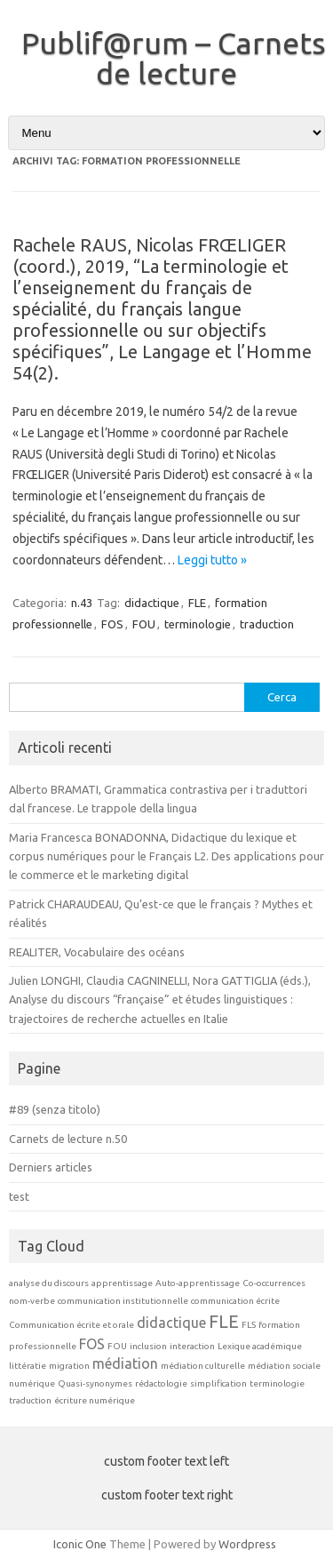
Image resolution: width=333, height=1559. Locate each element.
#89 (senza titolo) (54, 1109)
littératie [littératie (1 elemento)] (27, 1366)
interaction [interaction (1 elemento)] (192, 1346)
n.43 (81, 602)
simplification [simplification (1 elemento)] (218, 1383)
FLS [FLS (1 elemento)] (249, 1325)
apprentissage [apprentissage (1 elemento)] (122, 1283)
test (19, 1196)
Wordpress (247, 1544)
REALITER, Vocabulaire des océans (97, 952)
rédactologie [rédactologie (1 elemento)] (161, 1383)
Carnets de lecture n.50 (68, 1138)
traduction (267, 624)
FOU (143, 624)
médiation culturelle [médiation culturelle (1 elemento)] (203, 1366)
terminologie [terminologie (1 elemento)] (277, 1383)
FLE (197, 602)
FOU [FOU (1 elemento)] (117, 1346)
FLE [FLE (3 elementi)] (224, 1321)
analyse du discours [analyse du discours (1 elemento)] (49, 1283)
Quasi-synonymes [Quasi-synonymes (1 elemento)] (95, 1383)
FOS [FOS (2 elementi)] (92, 1344)
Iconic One (80, 1544)
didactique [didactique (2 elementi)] (171, 1323)
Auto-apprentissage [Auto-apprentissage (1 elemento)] (197, 1283)
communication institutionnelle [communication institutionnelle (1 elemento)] (123, 1301)
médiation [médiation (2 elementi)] (125, 1363)
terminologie (197, 624)
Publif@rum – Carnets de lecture (173, 58)
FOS (112, 624)
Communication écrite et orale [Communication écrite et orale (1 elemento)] (71, 1325)
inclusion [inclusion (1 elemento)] (148, 1346)
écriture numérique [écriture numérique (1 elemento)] (94, 1400)
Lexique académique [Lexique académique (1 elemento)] (260, 1346)
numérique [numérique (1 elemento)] (32, 1383)
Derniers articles (50, 1167)
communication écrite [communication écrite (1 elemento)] (235, 1301)
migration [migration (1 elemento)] (69, 1366)
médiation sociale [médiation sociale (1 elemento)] (284, 1366)
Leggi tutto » (212, 560)
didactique (151, 602)
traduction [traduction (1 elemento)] (30, 1400)
